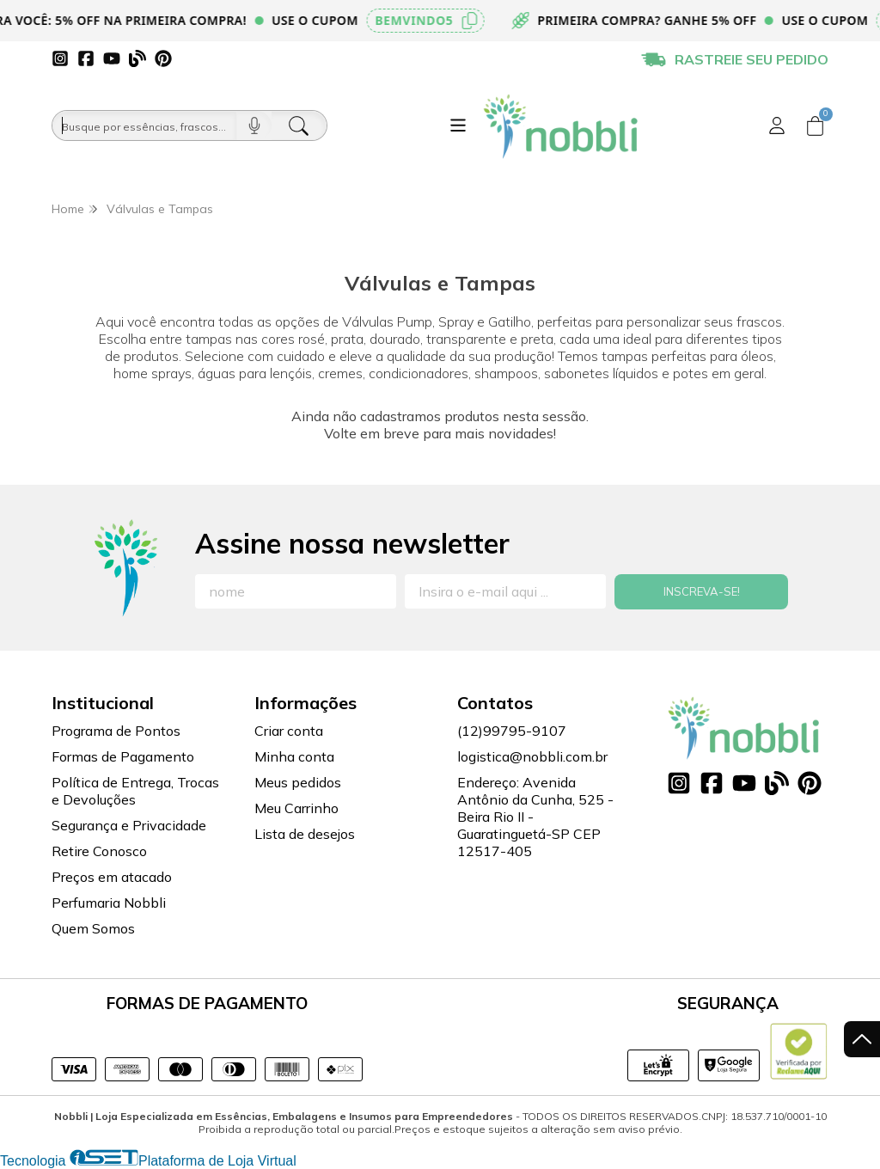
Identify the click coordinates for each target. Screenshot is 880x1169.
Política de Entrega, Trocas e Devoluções (135, 791)
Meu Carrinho (296, 808)
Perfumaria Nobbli (109, 902)
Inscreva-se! (701, 591)
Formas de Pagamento (123, 756)
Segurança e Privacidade (129, 825)
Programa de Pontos (116, 730)
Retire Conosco (99, 851)
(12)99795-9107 (511, 730)
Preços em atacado (112, 876)
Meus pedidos (297, 782)
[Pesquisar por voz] (254, 125)
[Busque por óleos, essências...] (144, 125)
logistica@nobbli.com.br (532, 756)
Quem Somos (93, 928)
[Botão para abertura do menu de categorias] (458, 125)
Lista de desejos (304, 833)
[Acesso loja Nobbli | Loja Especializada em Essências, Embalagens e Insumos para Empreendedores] (776, 125)
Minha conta (294, 756)
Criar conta (288, 730)
